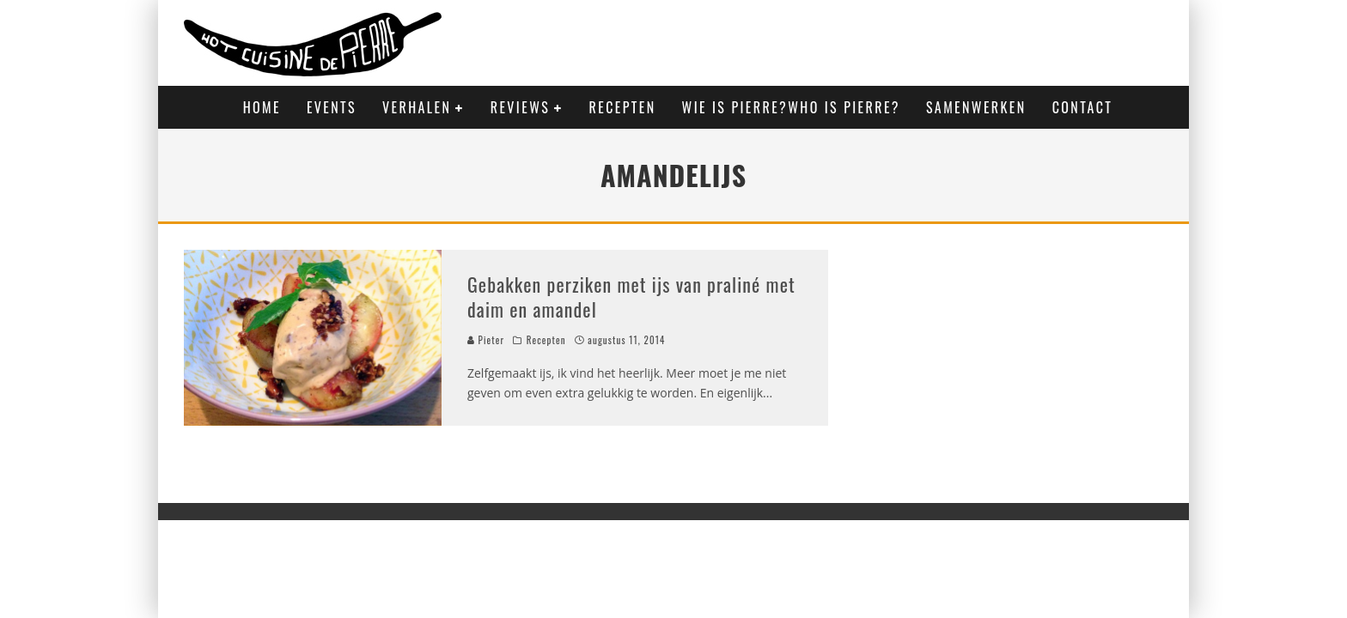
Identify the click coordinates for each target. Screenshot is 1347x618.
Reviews (520, 107)
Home (262, 107)
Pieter (485, 340)
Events (332, 107)
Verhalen (416, 107)
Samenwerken (976, 107)
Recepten (622, 107)
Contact (1082, 107)
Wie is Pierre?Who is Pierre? (791, 107)
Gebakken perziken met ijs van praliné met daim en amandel (631, 296)
